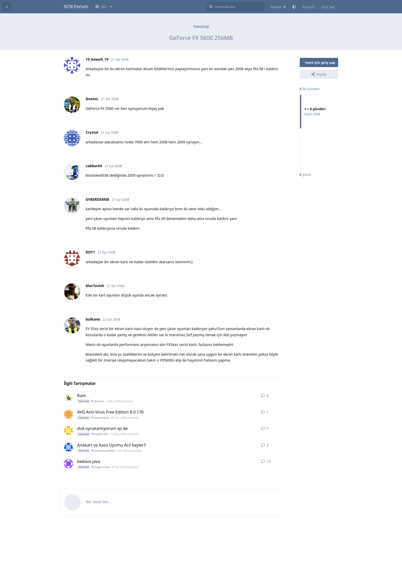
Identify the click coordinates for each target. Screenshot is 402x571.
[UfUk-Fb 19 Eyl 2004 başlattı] (68, 463)
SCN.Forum (76, 6)
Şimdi (305, 174)
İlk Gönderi (309, 89)
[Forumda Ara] (235, 6)
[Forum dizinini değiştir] (278, 7)
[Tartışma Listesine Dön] (6, 6)
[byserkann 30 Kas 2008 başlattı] (68, 414)
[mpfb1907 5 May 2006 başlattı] (68, 430)
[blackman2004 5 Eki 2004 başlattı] (68, 447)
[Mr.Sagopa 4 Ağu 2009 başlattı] (68, 398)
